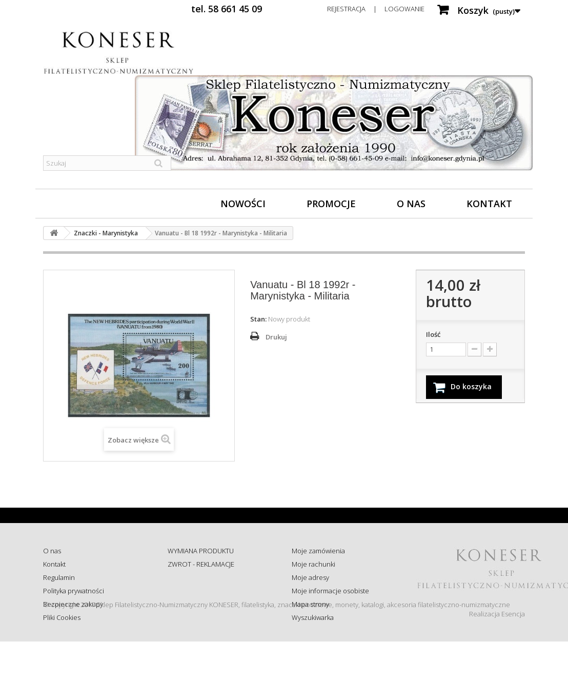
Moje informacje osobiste (330, 590)
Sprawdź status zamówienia (209, 590)
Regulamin (59, 577)
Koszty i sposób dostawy (204, 604)
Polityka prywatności (73, 590)
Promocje (331, 203)
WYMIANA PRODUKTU (201, 550)
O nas (411, 203)
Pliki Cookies (61, 617)
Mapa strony (310, 604)
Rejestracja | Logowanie (375, 8)
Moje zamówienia (318, 550)
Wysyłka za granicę (196, 617)
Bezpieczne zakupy (73, 604)
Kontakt (489, 203)
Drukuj (276, 337)
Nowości (243, 203)
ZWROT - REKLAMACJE (201, 564)
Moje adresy (310, 577)
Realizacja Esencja (497, 654)
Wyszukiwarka (313, 617)
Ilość (433, 334)
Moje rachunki (313, 564)
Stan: (258, 319)
